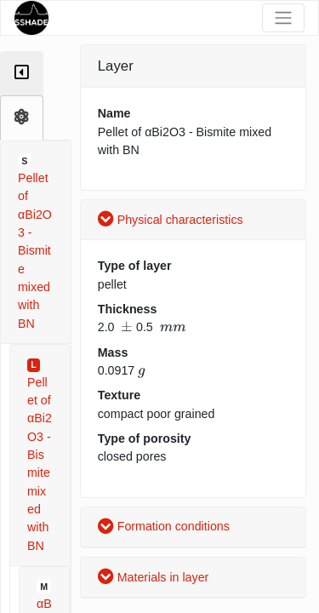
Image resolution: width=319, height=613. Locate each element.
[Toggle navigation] (283, 17)
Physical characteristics (170, 219)
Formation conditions (164, 526)
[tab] (21, 73)
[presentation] (127, 327)
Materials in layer (153, 577)
